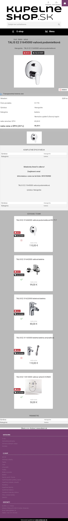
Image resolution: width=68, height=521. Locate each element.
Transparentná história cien (12, 94)
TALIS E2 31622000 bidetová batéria (30, 298)
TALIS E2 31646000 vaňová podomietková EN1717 (36, 220)
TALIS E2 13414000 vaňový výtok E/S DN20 (33, 377)
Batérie (20, 39)
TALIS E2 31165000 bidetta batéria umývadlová (35, 338)
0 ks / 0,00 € (65, 3)
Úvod (15, 39)
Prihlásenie (48, 4)
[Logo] (34, 13)
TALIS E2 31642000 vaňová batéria (30, 259)
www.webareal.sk (41, 520)
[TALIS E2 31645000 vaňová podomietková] (34, 56)
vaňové (26, 39)
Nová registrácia (56, 4)
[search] (59, 24)
